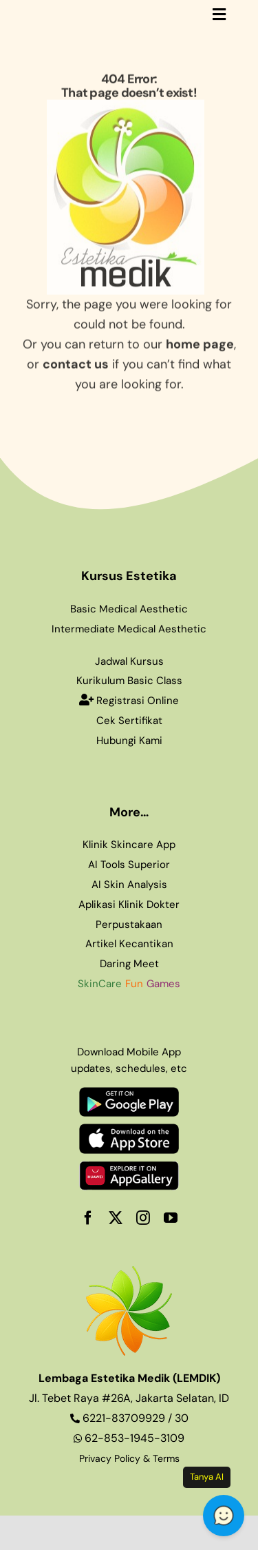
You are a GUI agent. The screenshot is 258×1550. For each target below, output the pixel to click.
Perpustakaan (129, 924)
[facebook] (88, 1218)
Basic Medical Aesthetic (129, 609)
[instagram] (143, 1218)
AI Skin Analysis (129, 884)
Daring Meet (129, 964)
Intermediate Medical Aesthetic (129, 629)
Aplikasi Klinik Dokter (129, 904)
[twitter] (115, 1218)
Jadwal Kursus (129, 661)
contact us (76, 361)
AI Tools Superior (129, 864)
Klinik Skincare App (129, 844)
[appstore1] (129, 1130)
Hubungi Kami (129, 740)
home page (200, 341)
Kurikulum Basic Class (129, 681)
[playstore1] (129, 1093)
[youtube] (171, 1218)
